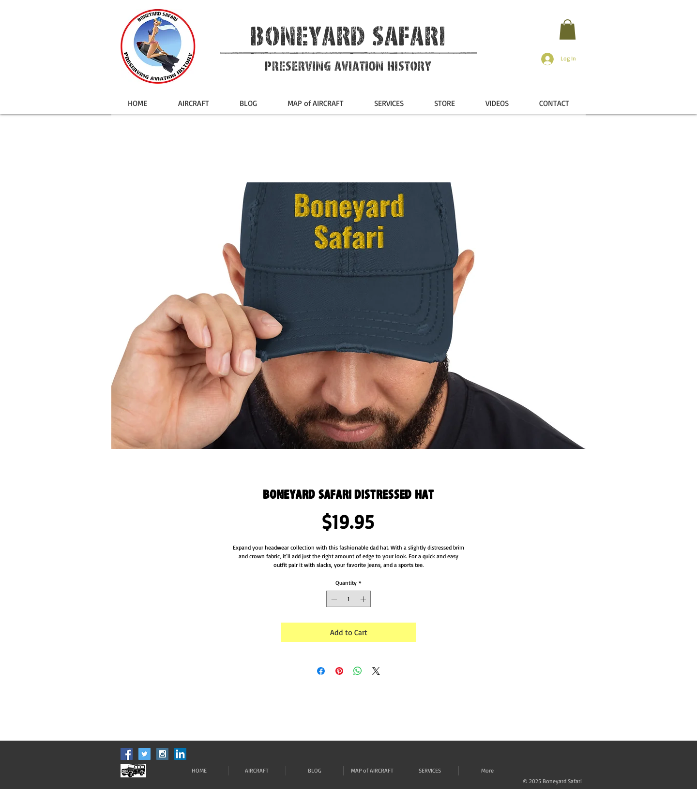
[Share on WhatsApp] (358, 671)
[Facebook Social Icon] (127, 754)
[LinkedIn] (180, 754)
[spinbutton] (348, 599)
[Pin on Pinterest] (339, 671)
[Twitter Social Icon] (144, 754)
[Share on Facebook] (321, 671)
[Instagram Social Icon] (162, 754)
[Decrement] (333, 599)
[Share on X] (376, 671)
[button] (567, 29)
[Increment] (364, 599)
